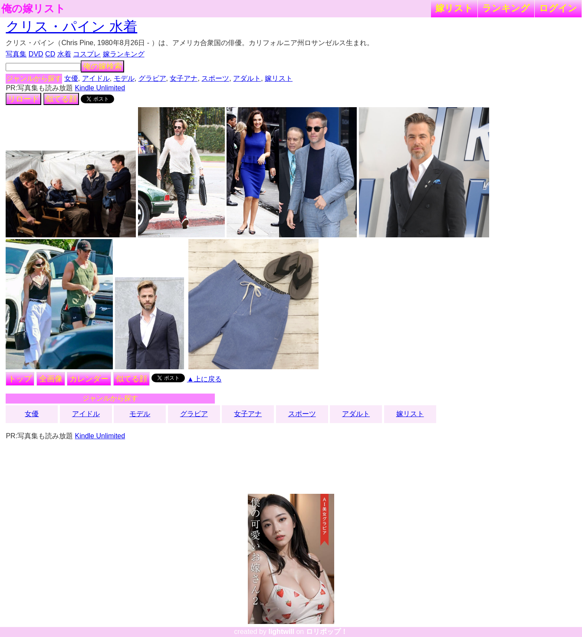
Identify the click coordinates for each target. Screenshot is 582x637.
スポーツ (215, 78)
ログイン (558, 8)
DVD (36, 54)
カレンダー (89, 378)
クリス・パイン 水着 (71, 26)
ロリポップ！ (327, 631)
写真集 (16, 54)
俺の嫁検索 (102, 66)
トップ (20, 378)
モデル (124, 78)
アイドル (96, 78)
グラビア (152, 78)
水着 (64, 54)
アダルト (247, 78)
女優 (71, 78)
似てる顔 (61, 99)
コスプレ (87, 54)
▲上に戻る (204, 379)
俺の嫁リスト (33, 8)
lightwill (281, 631)
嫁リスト (454, 8)
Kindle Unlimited (100, 88)
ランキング (506, 8)
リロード (23, 99)
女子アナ (183, 78)
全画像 (50, 378)
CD (50, 54)
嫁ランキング (124, 54)
